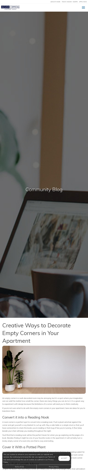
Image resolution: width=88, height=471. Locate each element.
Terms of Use (19, 467)
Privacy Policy (54, 467)
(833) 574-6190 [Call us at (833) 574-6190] (55, 2)
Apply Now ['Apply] (83, 2)
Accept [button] (64, 458)
